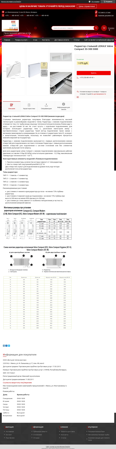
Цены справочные (87, 6)
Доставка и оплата (61, 40)
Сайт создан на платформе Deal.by (58, 446)
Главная (7, 40)
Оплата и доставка (68, 431)
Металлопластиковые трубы (98, 434)
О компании (37, 434)
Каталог (9, 434)
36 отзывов (95, 1)
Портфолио (10, 438)
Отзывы (36, 438)
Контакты (46, 40)
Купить (93, 73)
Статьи (76, 40)
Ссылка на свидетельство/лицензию (17, 383)
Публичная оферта (40, 431)
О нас (35, 40)
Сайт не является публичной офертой (99, 40)
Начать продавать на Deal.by (11, 1)
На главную (10, 431)
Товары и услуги (21, 40)
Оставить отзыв (104, 12)
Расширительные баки (96, 431)
